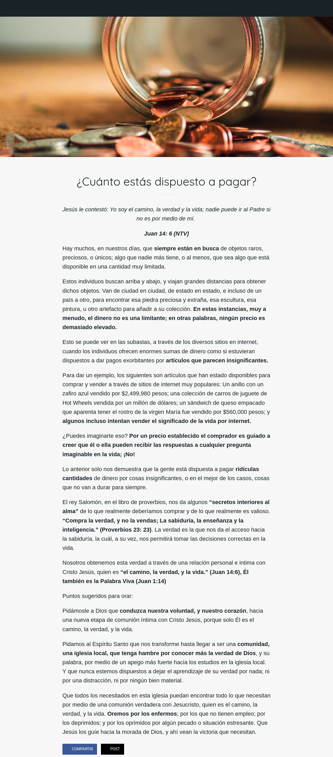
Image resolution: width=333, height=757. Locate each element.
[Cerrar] (8, 8)
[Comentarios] (264, 749)
